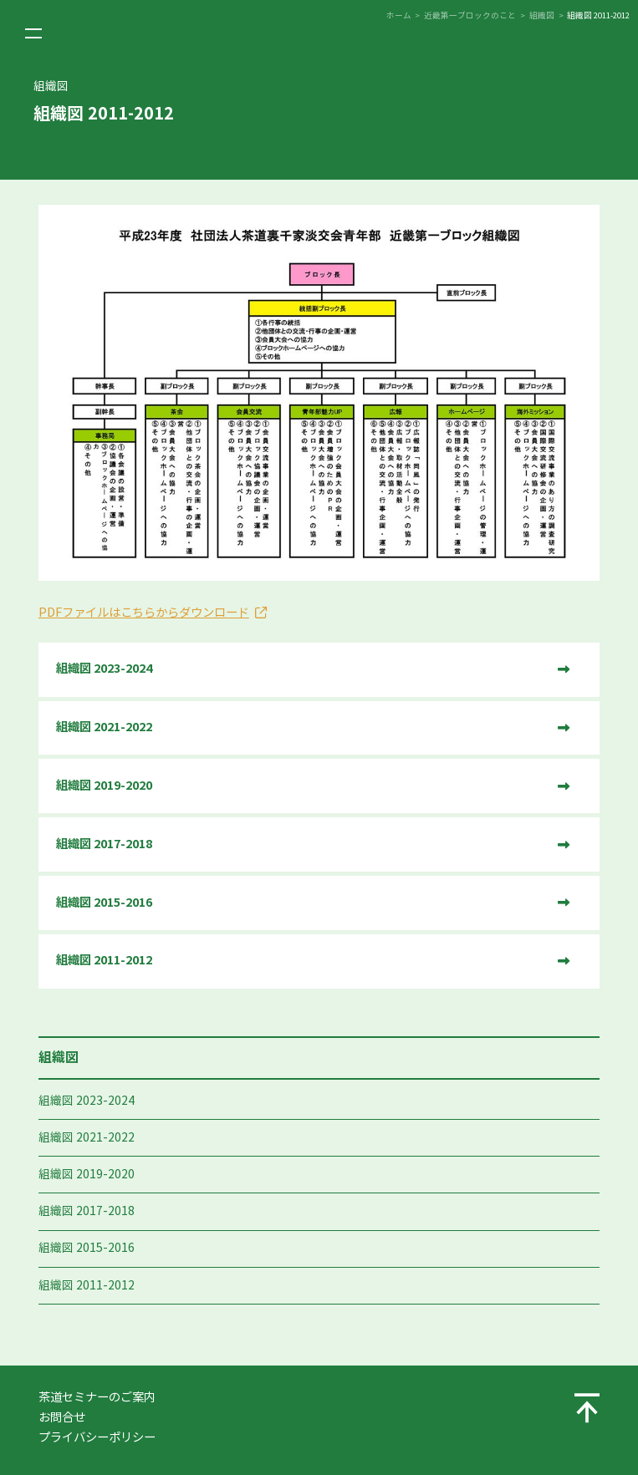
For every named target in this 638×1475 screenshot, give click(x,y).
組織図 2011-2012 (86, 1286)
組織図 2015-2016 (86, 1248)
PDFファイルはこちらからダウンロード (143, 612)
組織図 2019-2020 (86, 1174)
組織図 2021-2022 (86, 1138)
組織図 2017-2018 (86, 1211)
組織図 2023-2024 (86, 1101)
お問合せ (61, 1417)
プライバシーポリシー (97, 1437)
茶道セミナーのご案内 (97, 1397)
